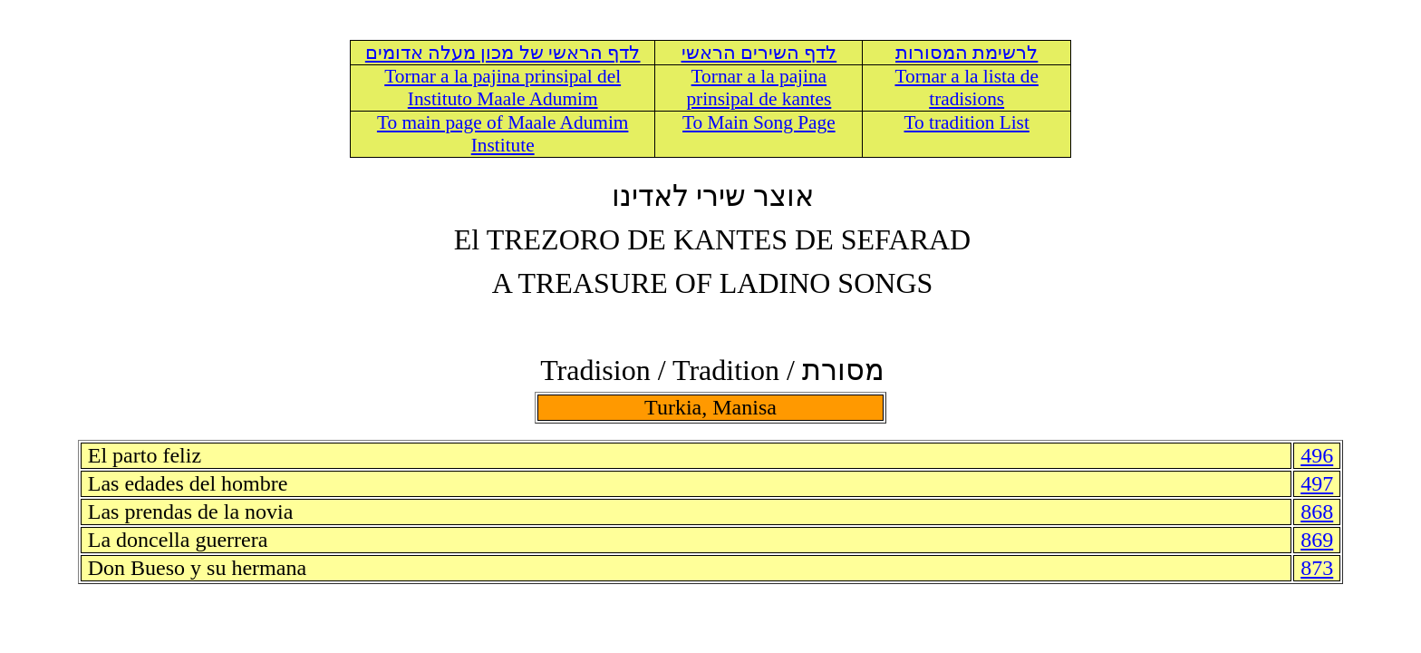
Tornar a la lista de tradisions (966, 87)
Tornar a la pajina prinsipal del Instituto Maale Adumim (502, 87)
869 (1316, 539)
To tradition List (967, 122)
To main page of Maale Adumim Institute (502, 134)
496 (1316, 455)
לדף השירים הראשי (759, 52)
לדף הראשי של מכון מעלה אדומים (503, 52)
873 (1316, 568)
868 (1316, 511)
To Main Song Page (759, 122)
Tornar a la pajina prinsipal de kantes (758, 87)
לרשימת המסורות (966, 52)
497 (1316, 483)
